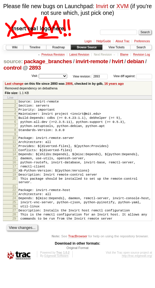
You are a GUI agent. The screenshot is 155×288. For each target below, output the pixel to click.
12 (14, 154)
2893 (35, 68)
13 (14, 159)
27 (14, 232)
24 (14, 217)
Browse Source (87, 47)
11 (14, 149)
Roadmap (58, 47)
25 (14, 222)
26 (14, 227)
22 (14, 207)
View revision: (82, 76)
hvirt (117, 61)
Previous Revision (53, 54)
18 (14, 184)
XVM (122, 6)
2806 (69, 83)
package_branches (48, 61)
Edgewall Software (56, 280)
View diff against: (132, 76)
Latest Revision (79, 54)
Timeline (34, 47)
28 (14, 237)
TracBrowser (77, 260)
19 (14, 189)
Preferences (142, 41)
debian (135, 61)
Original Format (78, 272)
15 (14, 169)
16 (14, 174)
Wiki (14, 47)
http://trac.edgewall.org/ (137, 280)
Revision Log (141, 54)
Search (141, 47)
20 (14, 194)
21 (14, 203)
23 (14, 212)
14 (14, 164)
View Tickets (116, 47)
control (12, 68)
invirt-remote (92, 61)
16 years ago (114, 83)
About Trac (122, 41)
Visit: (34, 75)
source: (13, 61)
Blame (124, 54)
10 (14, 144)
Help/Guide (103, 41)
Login (88, 41)
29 (14, 242)
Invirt (102, 6)
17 (14, 179)
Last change (14, 83)
